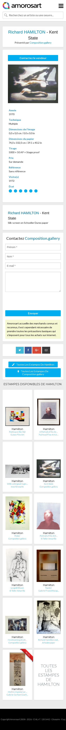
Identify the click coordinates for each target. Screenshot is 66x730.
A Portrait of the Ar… (48, 431)
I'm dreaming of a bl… (17, 640)
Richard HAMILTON (26, 32)
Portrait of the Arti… (49, 535)
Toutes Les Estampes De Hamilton (33, 364)
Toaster (48, 588)
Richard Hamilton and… (48, 640)
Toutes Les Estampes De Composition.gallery (33, 373)
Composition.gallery (40, 42)
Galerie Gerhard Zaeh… (17, 694)
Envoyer (33, 313)
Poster (17, 535)
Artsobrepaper (48, 642)
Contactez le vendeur (33, 58)
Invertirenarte (17, 486)
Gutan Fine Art (17, 434)
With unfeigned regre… (17, 483)
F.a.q (63, 719)
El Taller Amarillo (48, 538)
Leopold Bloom (17, 588)
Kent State (48, 483)
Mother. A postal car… (17, 692)
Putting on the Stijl (17, 431)
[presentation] (32, 302)
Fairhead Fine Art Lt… (48, 434)
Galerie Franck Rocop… (48, 590)
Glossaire (55, 719)
